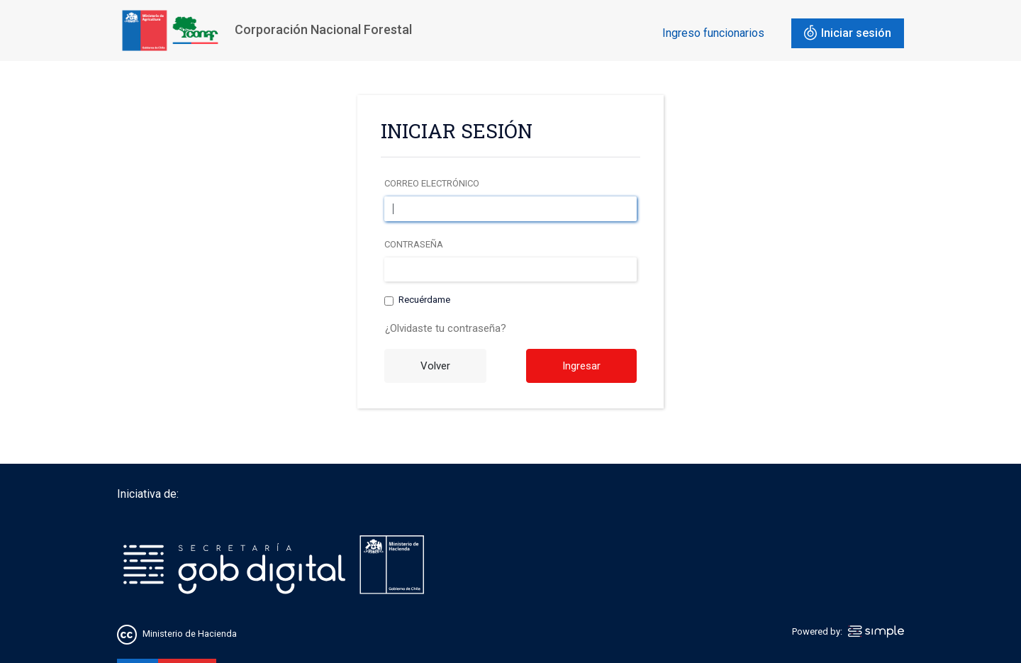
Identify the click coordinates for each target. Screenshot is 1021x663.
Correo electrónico (431, 183)
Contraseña (413, 244)
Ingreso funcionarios (713, 33)
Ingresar (581, 366)
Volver (435, 366)
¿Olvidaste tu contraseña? (445, 328)
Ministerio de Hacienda (190, 633)
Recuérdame (424, 300)
